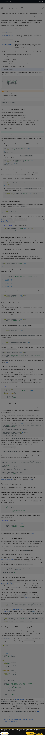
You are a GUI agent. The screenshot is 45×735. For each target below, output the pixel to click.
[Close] (42, 730)
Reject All (40, 733)
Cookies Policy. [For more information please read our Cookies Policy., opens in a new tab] (34, 730)
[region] (22, 731)
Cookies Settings (4, 733)
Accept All (30, 733)
